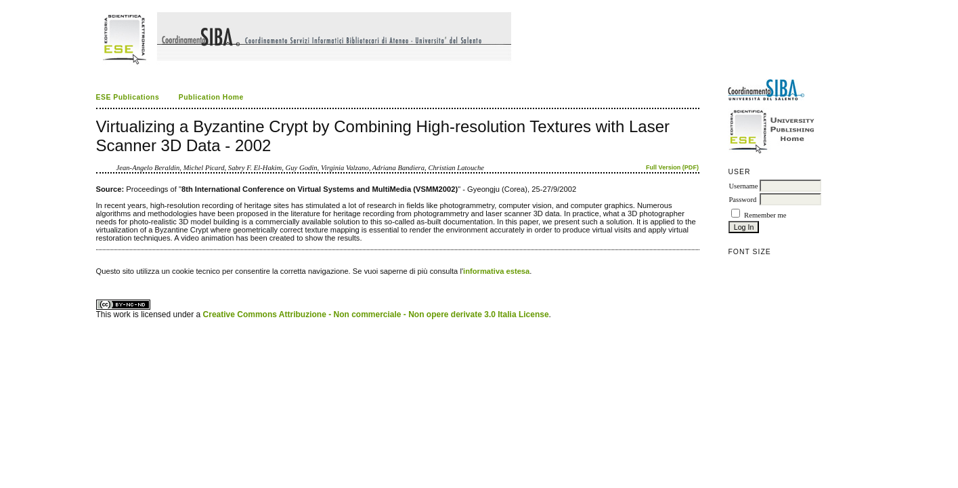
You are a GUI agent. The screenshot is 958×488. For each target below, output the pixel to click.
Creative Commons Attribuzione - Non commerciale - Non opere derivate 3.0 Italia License (376, 314)
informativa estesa (496, 271)
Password (742, 199)
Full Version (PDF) (672, 167)
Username (743, 186)
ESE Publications (128, 97)
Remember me (765, 215)
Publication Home (211, 97)
